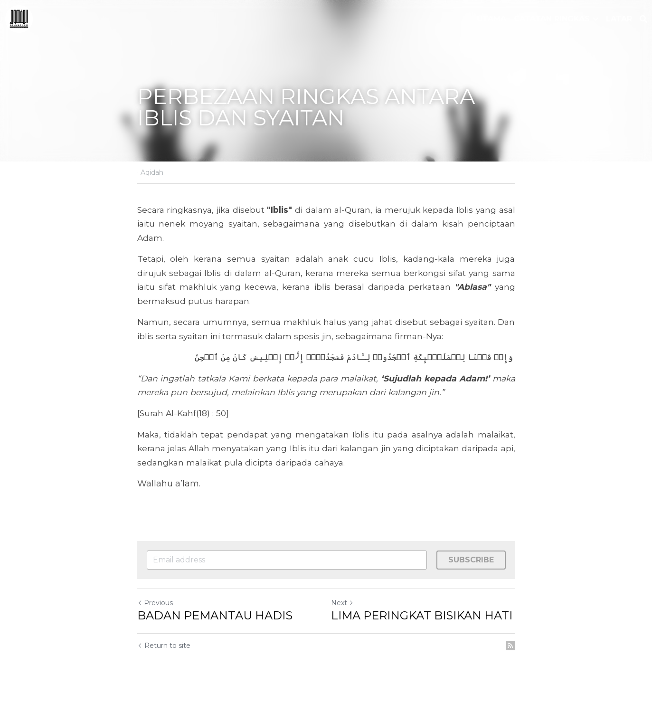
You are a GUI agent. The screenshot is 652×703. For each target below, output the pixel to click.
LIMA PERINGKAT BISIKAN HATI (421, 615)
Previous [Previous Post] (155, 602)
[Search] (643, 19)
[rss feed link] (510, 645)
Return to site (163, 645)
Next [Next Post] (342, 602)
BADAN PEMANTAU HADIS (215, 615)
